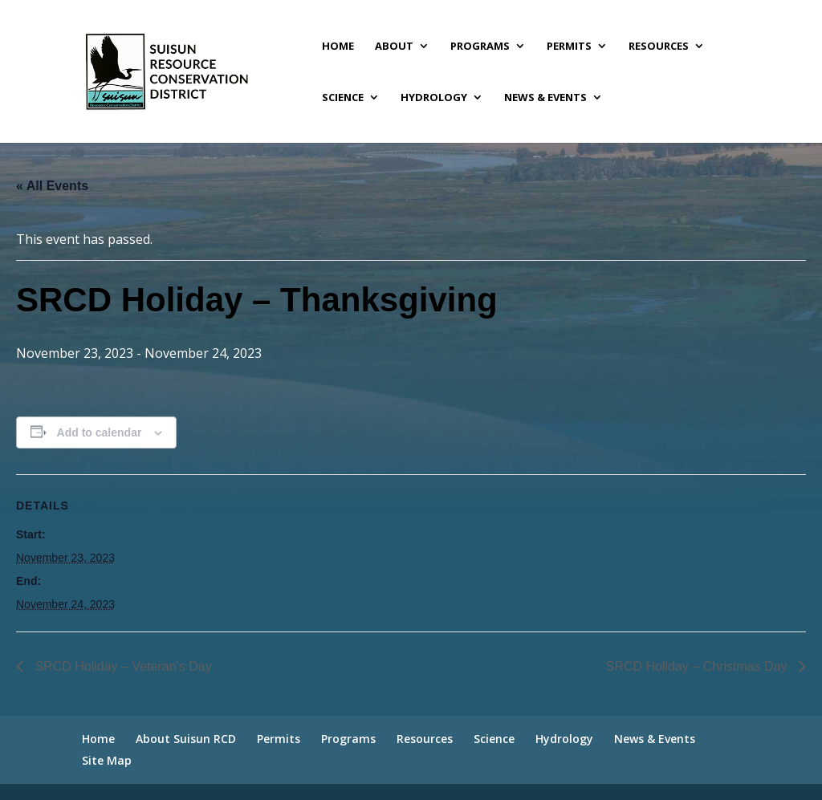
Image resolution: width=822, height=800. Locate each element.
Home (338, 46)
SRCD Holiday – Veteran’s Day (121, 666)
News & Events (545, 97)
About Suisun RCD (186, 738)
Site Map (107, 760)
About (394, 46)
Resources (659, 46)
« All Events (52, 186)
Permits (569, 46)
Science (343, 97)
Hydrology (434, 97)
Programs (480, 46)
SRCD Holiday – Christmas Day (698, 666)
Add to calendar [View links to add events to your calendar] (99, 432)
